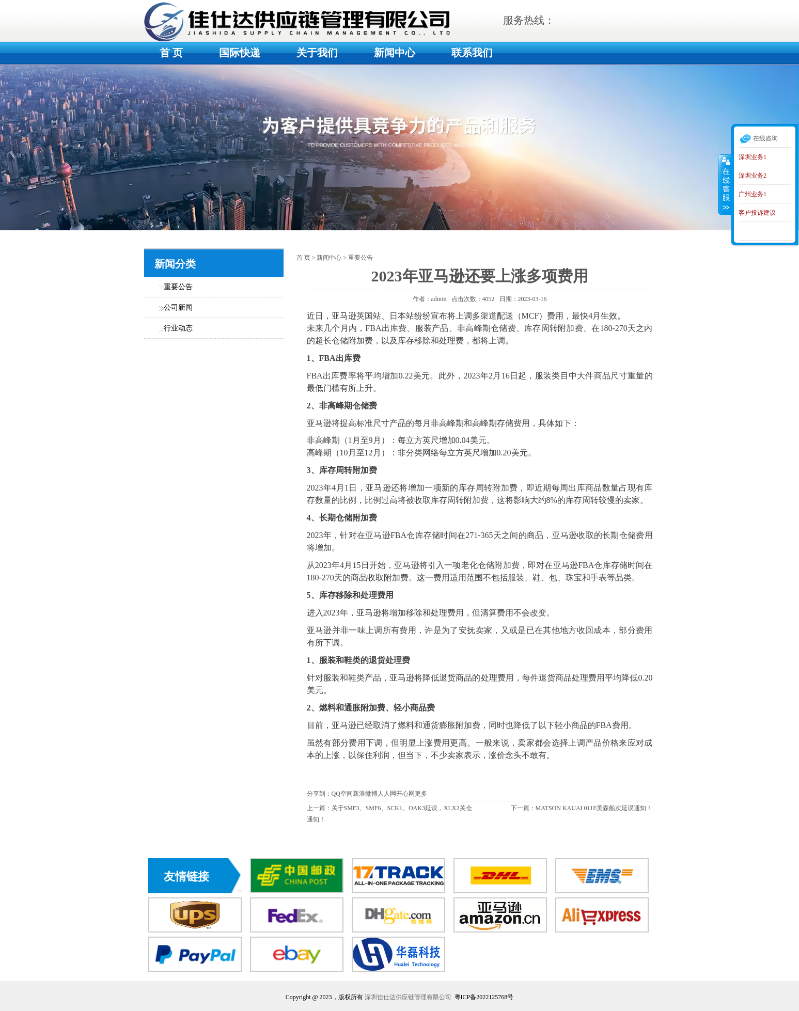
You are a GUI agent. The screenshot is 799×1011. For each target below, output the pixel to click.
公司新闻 (178, 307)
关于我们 (317, 52)
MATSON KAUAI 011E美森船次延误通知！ (594, 808)
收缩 (725, 184)
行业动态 (178, 328)
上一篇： (319, 808)
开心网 (405, 793)
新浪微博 (365, 793)
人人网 (387, 793)
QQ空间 (342, 793)
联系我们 (472, 52)
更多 (421, 793)
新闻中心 (394, 52)
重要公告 (178, 287)
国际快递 (239, 52)
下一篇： (523, 808)
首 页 (171, 52)
